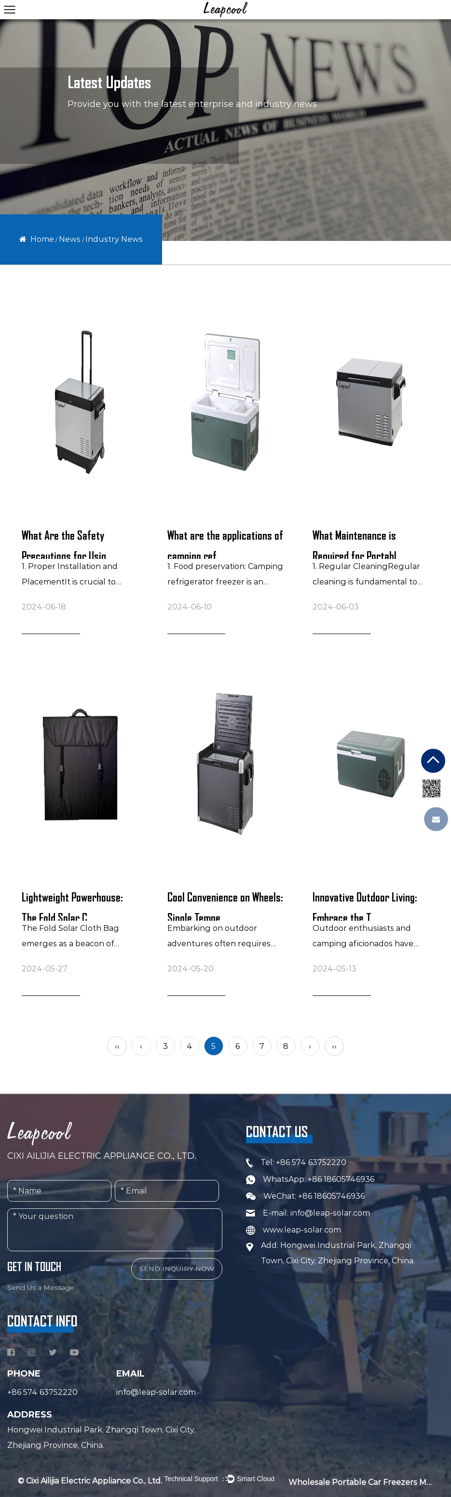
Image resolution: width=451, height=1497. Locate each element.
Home (42, 239)
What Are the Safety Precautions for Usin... (67, 544)
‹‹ (117, 1046)
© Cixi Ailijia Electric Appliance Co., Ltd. (90, 1480)
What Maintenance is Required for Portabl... (358, 544)
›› (334, 1046)
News (70, 239)
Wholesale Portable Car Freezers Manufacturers (360, 1482)
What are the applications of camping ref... (225, 544)
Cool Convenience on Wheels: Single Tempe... (225, 906)
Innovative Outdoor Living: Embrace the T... (365, 906)
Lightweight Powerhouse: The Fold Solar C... (72, 906)
